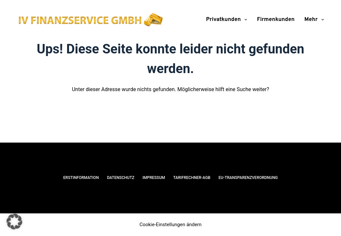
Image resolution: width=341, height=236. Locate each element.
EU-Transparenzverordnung (248, 177)
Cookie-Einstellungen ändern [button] (170, 224)
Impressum (153, 177)
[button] (14, 221)
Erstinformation (81, 177)
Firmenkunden (276, 19)
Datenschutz (121, 177)
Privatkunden (228, 20)
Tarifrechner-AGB (191, 177)
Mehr (314, 20)
